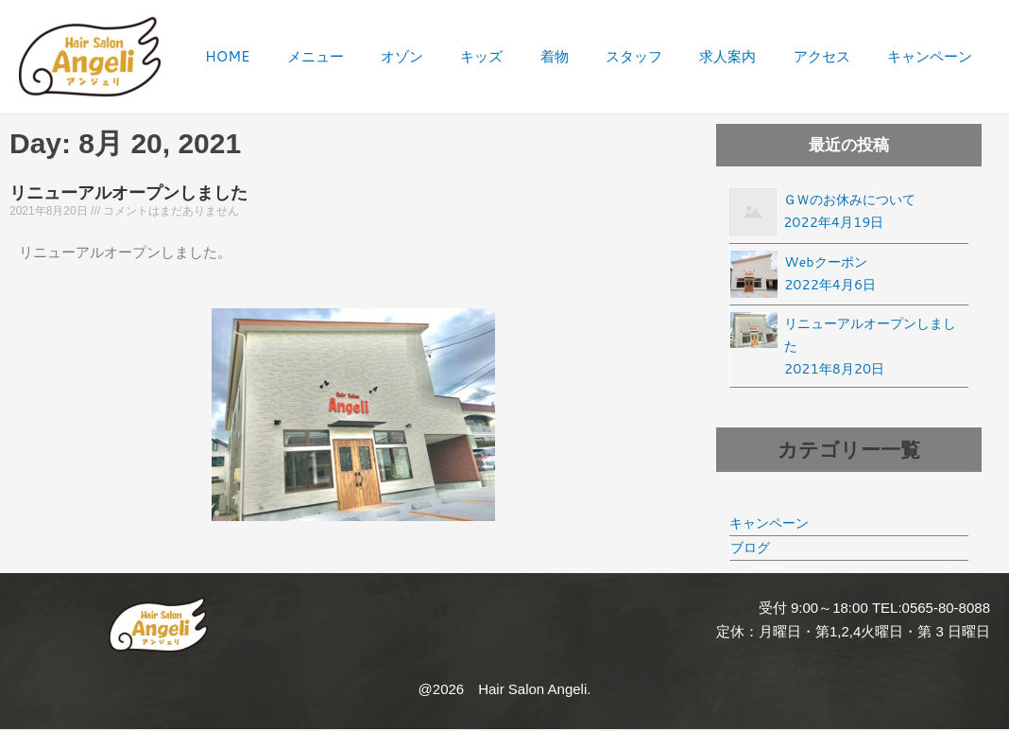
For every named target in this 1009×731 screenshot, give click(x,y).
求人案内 (747, 56)
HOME (294, 56)
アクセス (833, 56)
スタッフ (661, 56)
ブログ (751, 552)
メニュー (374, 56)
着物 (589, 56)
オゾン (453, 56)
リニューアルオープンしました (128, 192)
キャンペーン (933, 56)
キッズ (525, 56)
